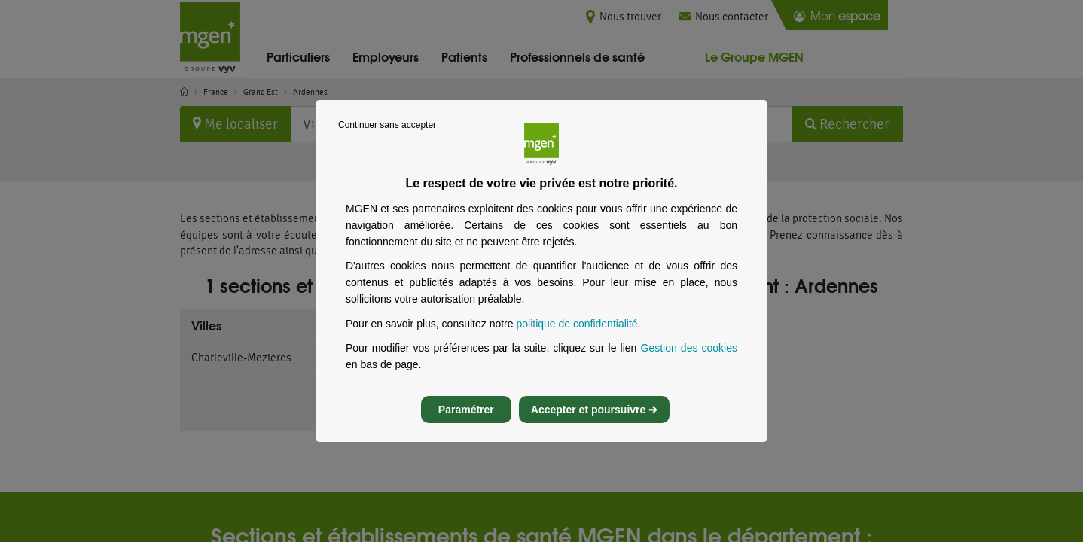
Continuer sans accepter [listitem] (387, 138)
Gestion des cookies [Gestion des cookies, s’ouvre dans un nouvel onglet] (689, 361)
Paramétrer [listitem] (466, 423)
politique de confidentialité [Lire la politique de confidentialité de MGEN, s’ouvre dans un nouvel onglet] (576, 337)
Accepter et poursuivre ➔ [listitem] (594, 423)
